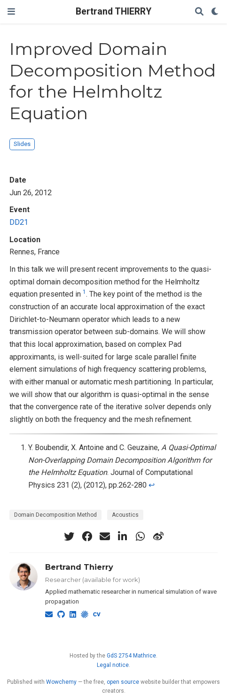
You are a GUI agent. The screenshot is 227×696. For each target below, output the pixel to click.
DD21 (18, 222)
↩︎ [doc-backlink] (152, 485)
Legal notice (113, 665)
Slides (22, 143)
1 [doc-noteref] (84, 292)
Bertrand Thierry (79, 567)
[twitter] (69, 536)
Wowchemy (61, 682)
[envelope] (105, 536)
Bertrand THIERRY (113, 11)
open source (123, 682)
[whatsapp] (140, 536)
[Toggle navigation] (11, 11)
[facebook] (87, 536)
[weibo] (158, 536)
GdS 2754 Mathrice (131, 655)
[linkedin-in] (123, 536)
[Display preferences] (215, 12)
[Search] (199, 12)
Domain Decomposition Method (55, 515)
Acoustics (125, 515)
